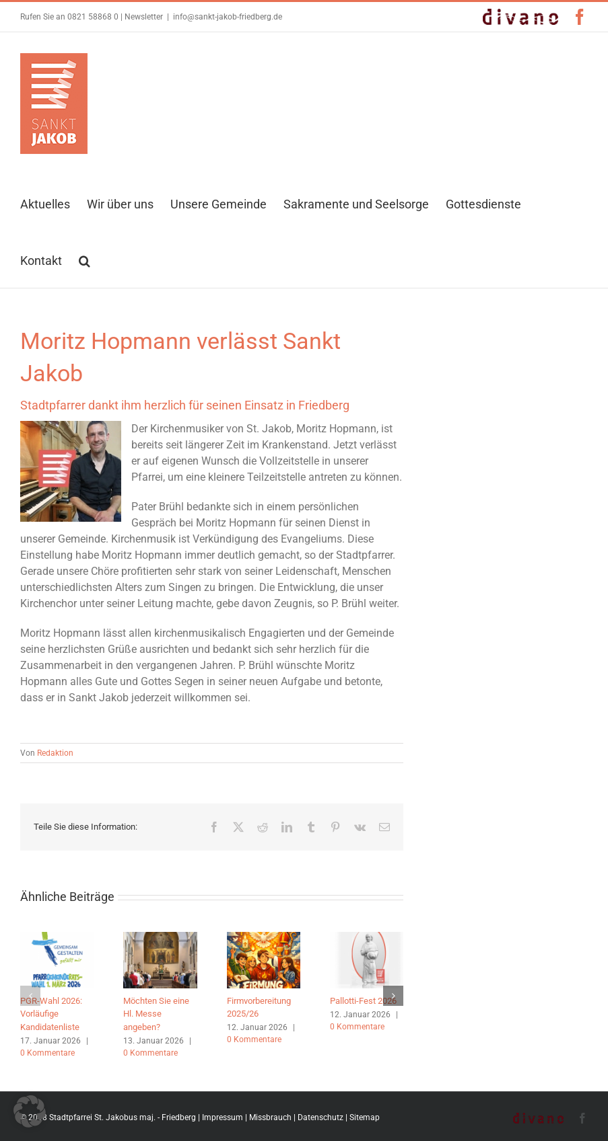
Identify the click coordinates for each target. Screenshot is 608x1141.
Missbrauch (270, 1117)
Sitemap (364, 1117)
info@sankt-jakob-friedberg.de (227, 17)
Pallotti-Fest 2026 (363, 1001)
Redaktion (55, 753)
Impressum (222, 1117)
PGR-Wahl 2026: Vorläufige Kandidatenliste (51, 1014)
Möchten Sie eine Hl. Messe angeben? (156, 1014)
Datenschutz (320, 1117)
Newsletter (144, 17)
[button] (84, 259)
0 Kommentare (47, 1053)
